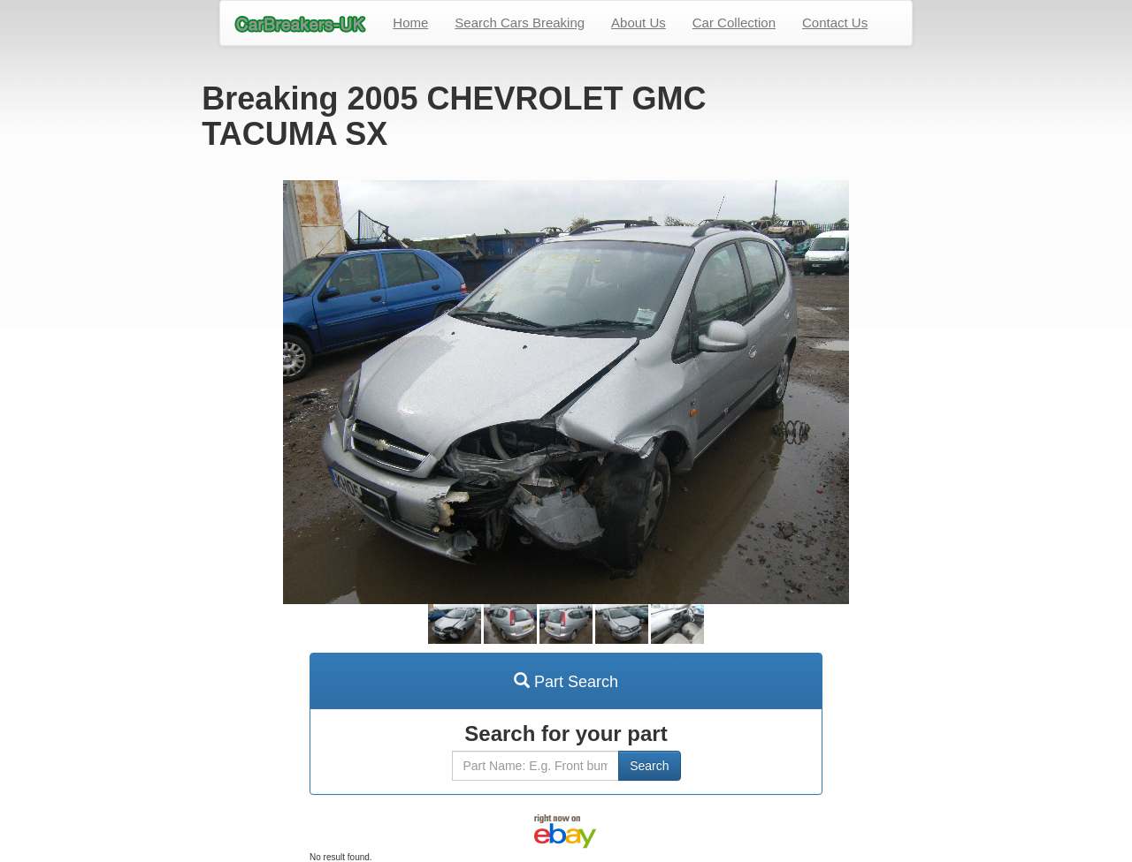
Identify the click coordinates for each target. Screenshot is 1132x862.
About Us (638, 22)
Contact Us (835, 22)
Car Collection (734, 22)
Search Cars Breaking (520, 22)
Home (410, 22)
